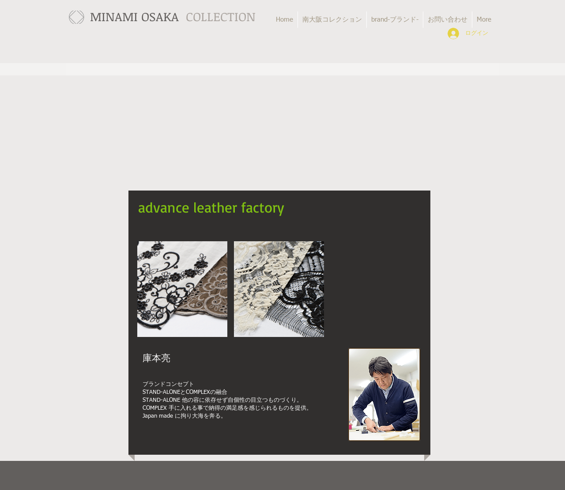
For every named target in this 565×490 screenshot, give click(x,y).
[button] (182, 289)
